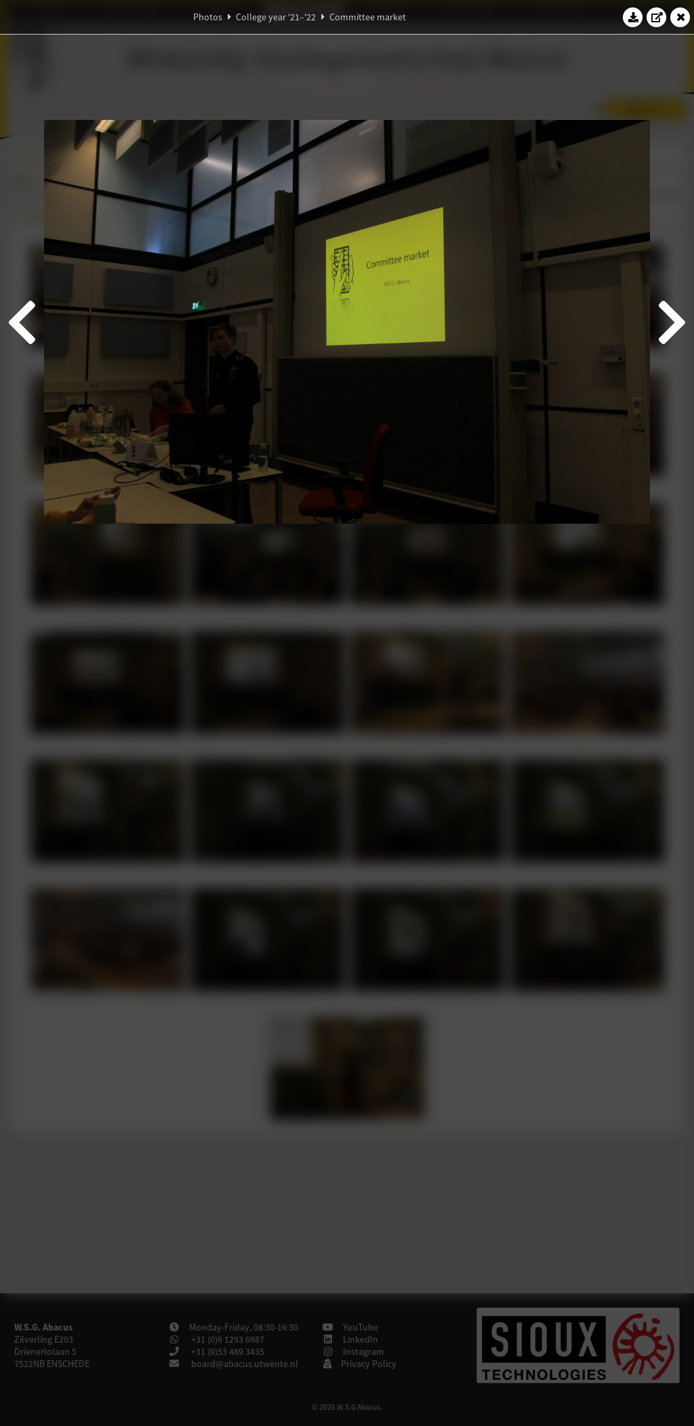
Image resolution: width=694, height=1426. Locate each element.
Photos (207, 17)
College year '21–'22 (276, 17)
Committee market (367, 17)
